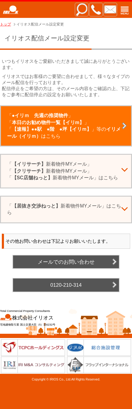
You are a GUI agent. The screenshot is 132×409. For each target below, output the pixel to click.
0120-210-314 (66, 285)
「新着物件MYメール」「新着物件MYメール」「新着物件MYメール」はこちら (62, 170)
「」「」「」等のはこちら (64, 126)
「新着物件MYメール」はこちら (64, 209)
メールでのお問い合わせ (66, 262)
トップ (5, 24)
